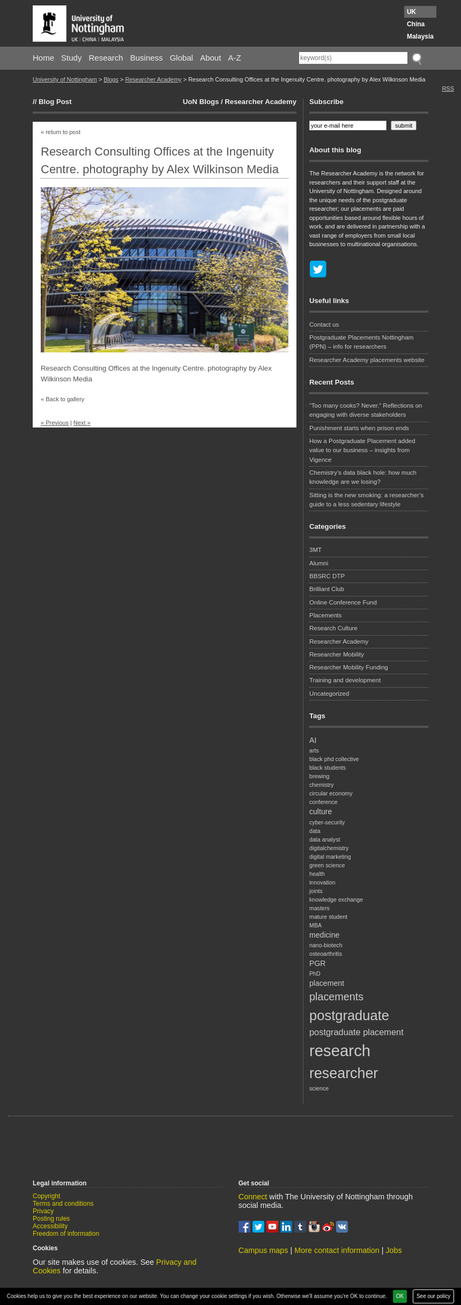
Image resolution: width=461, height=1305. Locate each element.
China (416, 24)
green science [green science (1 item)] (327, 865)
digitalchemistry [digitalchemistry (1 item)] (328, 848)
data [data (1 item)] (315, 831)
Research (106, 57)
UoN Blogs (201, 102)
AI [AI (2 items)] (312, 740)
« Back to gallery (62, 399)
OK (400, 1296)
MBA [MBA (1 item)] (315, 925)
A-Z (234, 57)
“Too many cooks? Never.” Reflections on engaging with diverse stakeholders (365, 410)
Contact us (324, 324)
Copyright (46, 1196)
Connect (253, 1196)
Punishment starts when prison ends (359, 428)
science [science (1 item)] (319, 1088)
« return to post (60, 132)
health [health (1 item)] (317, 874)
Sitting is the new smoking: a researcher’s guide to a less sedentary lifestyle (366, 499)
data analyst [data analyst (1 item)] (324, 839)
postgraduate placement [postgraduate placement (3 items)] (356, 1032)
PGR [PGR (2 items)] (317, 963)
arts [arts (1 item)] (314, 750)
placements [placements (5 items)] (336, 996)
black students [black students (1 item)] (327, 767)
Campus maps (263, 1250)
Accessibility (50, 1226)
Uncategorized (329, 693)
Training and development (345, 680)
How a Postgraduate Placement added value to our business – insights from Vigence (362, 450)
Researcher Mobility (336, 654)
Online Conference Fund (343, 602)
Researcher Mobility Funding (348, 667)
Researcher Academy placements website (367, 360)
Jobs (393, 1250)
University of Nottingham (65, 79)
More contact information (336, 1250)
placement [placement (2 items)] (326, 983)
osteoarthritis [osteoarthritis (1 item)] (325, 953)
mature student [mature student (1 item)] (328, 916)
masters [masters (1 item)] (319, 908)
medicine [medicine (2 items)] (324, 935)
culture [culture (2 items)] (320, 811)
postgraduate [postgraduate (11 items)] (349, 1015)
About (210, 57)
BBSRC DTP (327, 576)
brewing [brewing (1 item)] (319, 776)
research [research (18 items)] (339, 1050)
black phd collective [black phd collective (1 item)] (334, 759)
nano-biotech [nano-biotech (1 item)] (326, 945)
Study (71, 57)
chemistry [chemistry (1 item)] (321, 784)
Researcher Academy (153, 79)
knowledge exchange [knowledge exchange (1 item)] (336, 899)
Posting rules (51, 1218)
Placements (325, 615)
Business (146, 57)
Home (43, 57)
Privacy (43, 1211)
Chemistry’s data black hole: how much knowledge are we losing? (363, 477)
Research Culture (333, 628)
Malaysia (420, 36)
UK (411, 12)
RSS (448, 88)
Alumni (318, 563)
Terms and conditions (63, 1203)
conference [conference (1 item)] (323, 802)
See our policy (433, 1296)
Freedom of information (66, 1233)
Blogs (110, 79)
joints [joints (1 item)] (316, 891)
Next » (82, 422)
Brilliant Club (326, 589)
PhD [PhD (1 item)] (315, 973)
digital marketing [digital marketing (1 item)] (330, 856)
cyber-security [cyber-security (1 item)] (327, 822)
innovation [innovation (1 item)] (322, 882)
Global (181, 57)
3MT (315, 550)
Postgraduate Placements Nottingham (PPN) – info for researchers (361, 342)
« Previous (55, 422)
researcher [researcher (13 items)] (343, 1073)
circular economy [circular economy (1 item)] (331, 793)
